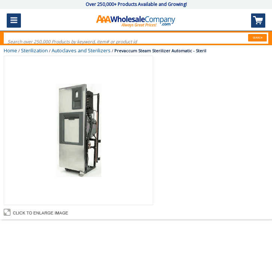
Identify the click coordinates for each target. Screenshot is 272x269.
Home (10, 50)
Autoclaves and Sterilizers (81, 50)
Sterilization (34, 50)
